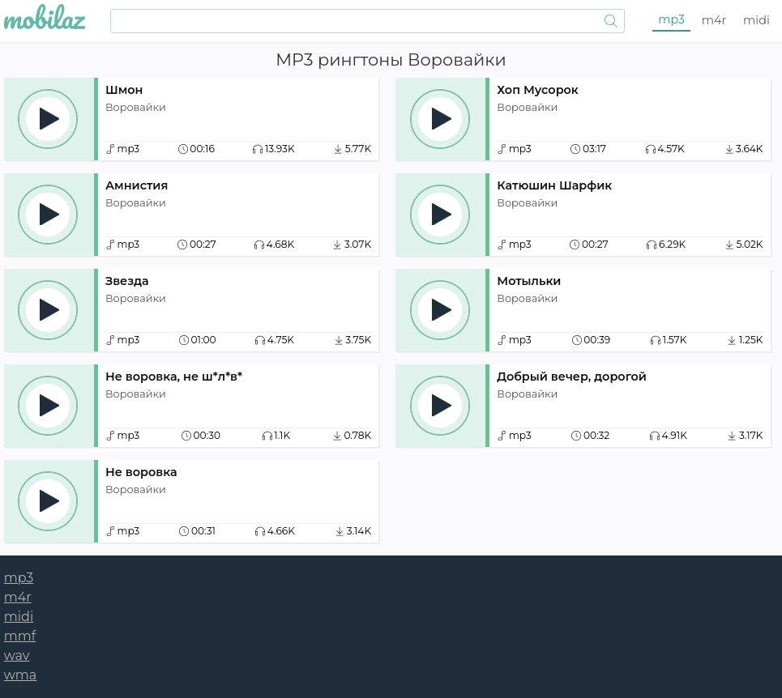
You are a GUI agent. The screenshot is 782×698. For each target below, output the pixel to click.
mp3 (671, 19)
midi (756, 20)
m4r (714, 20)
